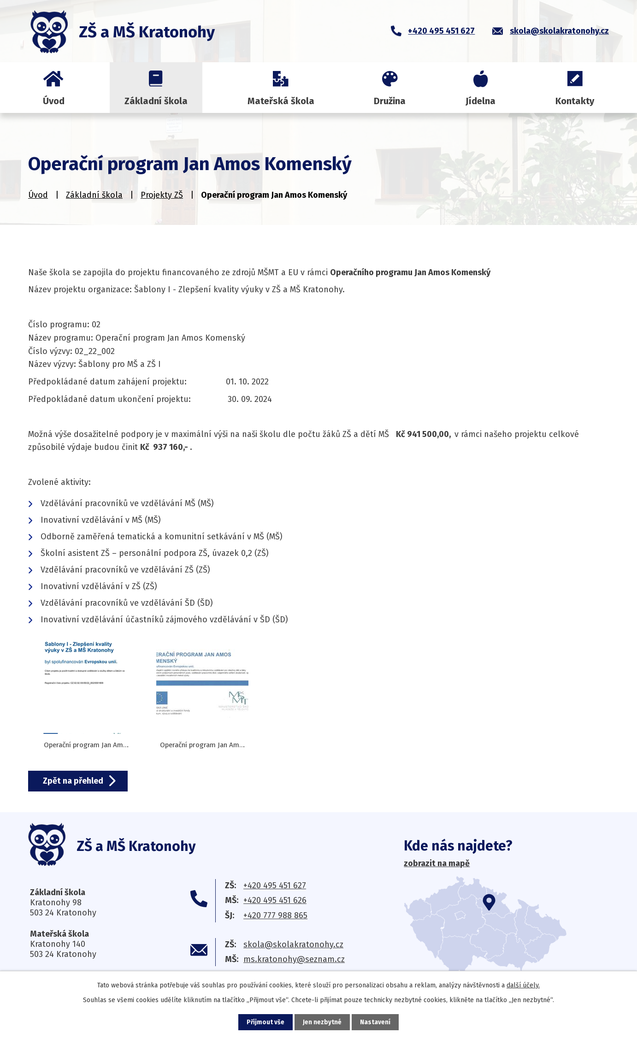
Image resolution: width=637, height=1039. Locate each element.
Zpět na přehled (75, 781)
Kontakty (574, 100)
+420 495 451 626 (275, 900)
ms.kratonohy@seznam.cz (294, 959)
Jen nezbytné (322, 1022)
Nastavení (375, 1022)
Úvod (54, 100)
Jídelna (480, 100)
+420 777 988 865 (275, 915)
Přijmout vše (265, 1022)
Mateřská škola (281, 100)
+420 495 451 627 (274, 885)
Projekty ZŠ (162, 195)
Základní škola (156, 100)
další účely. (523, 985)
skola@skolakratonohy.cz (293, 944)
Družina (390, 100)
